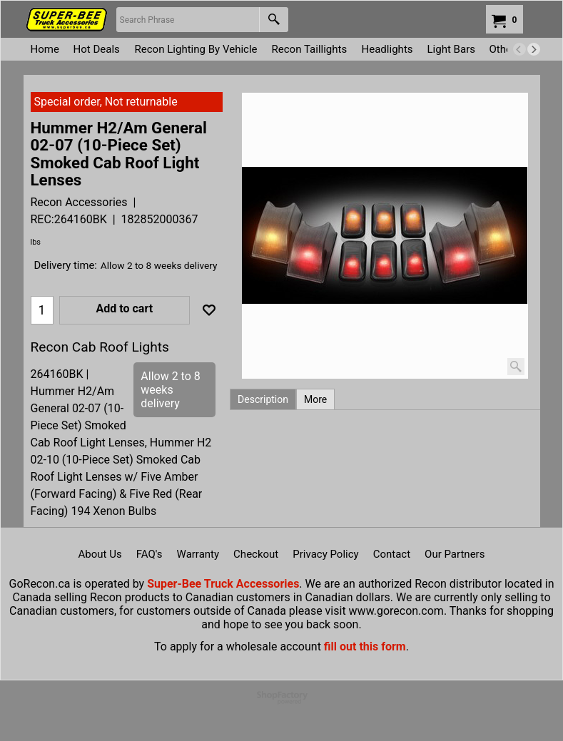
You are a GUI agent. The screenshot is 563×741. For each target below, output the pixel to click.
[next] (533, 49)
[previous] (519, 49)
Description (263, 399)
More (315, 399)
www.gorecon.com (396, 611)
